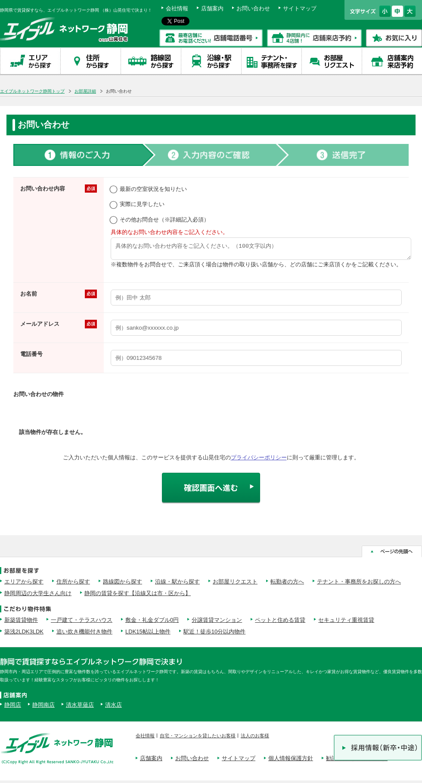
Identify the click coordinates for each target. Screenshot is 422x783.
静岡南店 (43, 707)
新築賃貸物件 (21, 622)
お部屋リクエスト (235, 584)
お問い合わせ (253, 8)
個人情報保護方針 (290, 761)
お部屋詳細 (85, 91)
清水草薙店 (80, 707)
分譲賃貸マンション (217, 622)
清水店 (113, 707)
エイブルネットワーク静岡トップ (32, 91)
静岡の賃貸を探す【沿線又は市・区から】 (137, 596)
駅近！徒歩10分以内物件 (214, 634)
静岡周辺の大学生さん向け (37, 596)
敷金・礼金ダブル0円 (152, 622)
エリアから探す (23, 584)
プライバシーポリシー (259, 460)
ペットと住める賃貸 (280, 622)
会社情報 (177, 8)
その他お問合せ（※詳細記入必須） (160, 219)
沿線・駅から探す (177, 584)
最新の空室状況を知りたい (149, 189)
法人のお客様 (255, 738)
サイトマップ (299, 8)
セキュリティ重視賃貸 (346, 622)
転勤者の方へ (287, 584)
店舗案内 (212, 8)
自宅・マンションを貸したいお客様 (198, 738)
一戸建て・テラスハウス (81, 622)
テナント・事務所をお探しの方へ (359, 584)
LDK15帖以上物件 (148, 634)
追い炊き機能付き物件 (84, 634)
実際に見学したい (137, 204)
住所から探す (73, 584)
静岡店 (12, 707)
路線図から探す (122, 584)
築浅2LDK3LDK (23, 634)
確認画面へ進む (211, 490)
